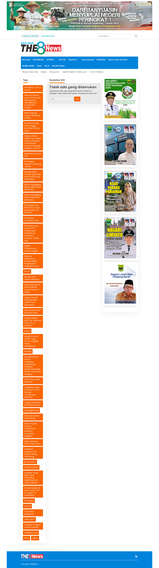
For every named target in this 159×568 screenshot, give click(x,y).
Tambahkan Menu (48, 36)
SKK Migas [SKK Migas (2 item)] (29, 500)
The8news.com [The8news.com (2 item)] (31, 532)
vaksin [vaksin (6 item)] (35, 538)
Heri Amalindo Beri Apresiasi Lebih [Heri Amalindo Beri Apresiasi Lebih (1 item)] (32, 311)
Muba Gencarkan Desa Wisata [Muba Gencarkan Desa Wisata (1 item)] (31, 416)
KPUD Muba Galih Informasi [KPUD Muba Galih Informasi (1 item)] (32, 380)
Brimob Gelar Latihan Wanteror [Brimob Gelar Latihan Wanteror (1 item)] (31, 278)
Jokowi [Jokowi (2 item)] (27, 331)
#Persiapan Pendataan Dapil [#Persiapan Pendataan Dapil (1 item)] (31, 219)
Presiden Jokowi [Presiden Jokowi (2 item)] (31, 467)
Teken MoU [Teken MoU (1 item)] (29, 519)
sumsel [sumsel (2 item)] (27, 506)
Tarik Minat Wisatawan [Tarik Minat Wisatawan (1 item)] (29, 512)
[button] (136, 36)
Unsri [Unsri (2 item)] (26, 538)
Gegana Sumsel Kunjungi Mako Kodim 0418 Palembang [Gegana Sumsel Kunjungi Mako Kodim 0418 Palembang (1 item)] (31, 301)
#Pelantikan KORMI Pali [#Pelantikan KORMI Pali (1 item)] (32, 154)
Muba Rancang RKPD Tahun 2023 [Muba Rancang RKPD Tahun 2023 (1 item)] (32, 442)
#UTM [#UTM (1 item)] (27, 271)
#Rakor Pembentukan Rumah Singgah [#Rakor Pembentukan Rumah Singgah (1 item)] (31, 248)
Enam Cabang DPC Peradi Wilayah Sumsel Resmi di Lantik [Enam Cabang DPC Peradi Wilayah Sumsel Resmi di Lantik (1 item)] (32, 288)
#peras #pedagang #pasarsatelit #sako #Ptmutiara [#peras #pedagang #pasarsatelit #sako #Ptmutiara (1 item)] (33, 187)
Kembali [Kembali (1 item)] (27, 351)
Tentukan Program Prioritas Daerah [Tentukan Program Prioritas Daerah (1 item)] (32, 525)
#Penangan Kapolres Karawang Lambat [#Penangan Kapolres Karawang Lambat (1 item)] (32, 164)
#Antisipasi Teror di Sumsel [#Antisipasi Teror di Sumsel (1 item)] (32, 88)
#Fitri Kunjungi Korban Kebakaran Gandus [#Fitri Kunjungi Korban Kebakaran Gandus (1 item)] (32, 115)
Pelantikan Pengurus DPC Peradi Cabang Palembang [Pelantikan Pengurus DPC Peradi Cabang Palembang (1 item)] (30, 453)
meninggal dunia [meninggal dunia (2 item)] (31, 410)
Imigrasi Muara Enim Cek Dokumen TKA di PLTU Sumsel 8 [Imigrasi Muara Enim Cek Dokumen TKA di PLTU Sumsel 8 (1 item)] (33, 322)
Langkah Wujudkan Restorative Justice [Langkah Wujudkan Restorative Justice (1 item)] (32, 403)
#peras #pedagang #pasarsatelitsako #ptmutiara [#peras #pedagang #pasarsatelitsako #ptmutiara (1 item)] (32, 197)
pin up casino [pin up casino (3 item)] (30, 462)
